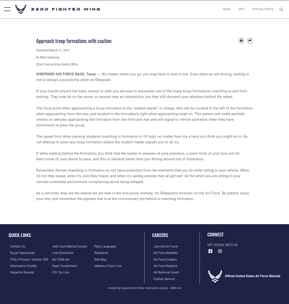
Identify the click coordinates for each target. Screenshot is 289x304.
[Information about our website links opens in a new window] (62, 253)
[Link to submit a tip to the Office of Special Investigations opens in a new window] (60, 272)
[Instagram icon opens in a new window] (220, 251)
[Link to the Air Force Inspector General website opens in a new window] (21, 272)
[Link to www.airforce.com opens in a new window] (164, 246)
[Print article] (241, 40)
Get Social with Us (222, 245)
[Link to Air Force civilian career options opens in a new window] (162, 278)
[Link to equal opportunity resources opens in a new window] (21, 253)
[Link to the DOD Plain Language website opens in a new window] (105, 246)
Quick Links (20, 235)
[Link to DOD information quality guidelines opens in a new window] (22, 265)
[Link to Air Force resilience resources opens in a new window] (102, 253)
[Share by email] (250, 40)
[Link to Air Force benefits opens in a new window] (164, 253)
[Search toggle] (281, 9)
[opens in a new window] (241, 9)
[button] (6, 9)
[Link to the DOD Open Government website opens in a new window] (64, 265)
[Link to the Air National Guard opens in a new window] (165, 272)
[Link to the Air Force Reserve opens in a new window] (164, 265)
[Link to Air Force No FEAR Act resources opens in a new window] (60, 259)
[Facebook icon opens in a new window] (210, 251)
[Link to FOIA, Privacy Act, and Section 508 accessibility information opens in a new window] (27, 259)
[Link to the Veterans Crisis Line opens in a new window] (108, 265)
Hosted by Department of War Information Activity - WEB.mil (144, 287)
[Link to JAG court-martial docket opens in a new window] (69, 246)
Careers (160, 235)
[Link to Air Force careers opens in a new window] (163, 259)
